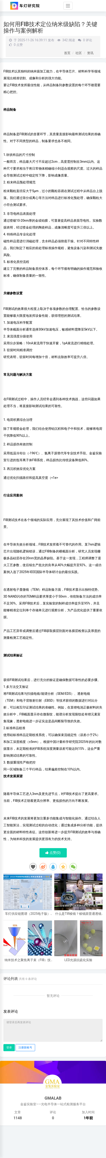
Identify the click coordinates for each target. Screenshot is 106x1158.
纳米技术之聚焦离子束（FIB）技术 (28, 960)
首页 (67, 53)
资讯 (90, 53)
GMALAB (53, 1098)
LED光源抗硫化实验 (78, 960)
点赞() (53, 853)
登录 (9, 1047)
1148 (17, 1118)
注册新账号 (25, 1047)
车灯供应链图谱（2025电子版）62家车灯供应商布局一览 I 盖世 (27, 913)
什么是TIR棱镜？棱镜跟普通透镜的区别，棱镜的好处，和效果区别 (78, 913)
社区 (78, 53)
